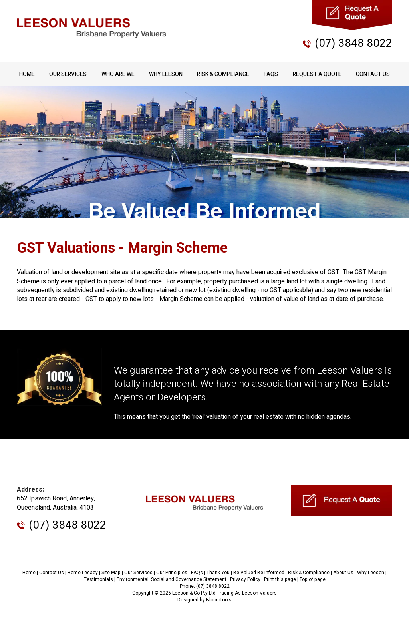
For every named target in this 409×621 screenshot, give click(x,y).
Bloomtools (219, 599)
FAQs (271, 74)
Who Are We (118, 74)
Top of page (313, 579)
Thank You (218, 572)
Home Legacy (83, 572)
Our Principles (171, 572)
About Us (343, 572)
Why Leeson (166, 74)
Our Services (68, 74)
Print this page (280, 579)
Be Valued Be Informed (258, 572)
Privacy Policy (245, 579)
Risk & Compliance (223, 74)
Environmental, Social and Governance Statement (171, 579)
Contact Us (373, 74)
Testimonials (98, 579)
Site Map (111, 572)
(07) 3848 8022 (353, 43)
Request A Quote (317, 74)
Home (27, 74)
